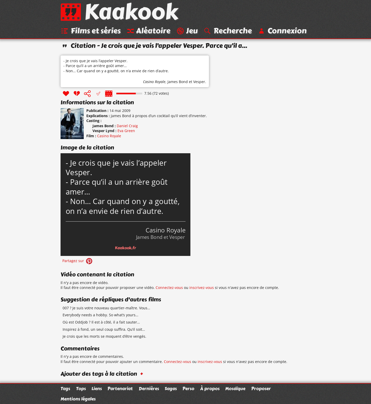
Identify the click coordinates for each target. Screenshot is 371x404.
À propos (210, 388)
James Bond (177, 81)
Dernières (149, 388)
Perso (188, 388)
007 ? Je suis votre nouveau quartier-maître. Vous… (106, 307)
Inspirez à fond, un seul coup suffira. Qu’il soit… (104, 329)
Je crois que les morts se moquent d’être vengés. (104, 336)
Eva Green (126, 130)
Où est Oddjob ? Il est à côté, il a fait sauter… (101, 322)
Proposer (261, 388)
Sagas (171, 388)
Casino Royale (154, 81)
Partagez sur (77, 260)
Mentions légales (78, 398)
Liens (96, 388)
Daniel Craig (127, 125)
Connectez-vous (169, 287)
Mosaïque (235, 388)
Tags (65, 388)
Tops (81, 388)
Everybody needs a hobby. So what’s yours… (100, 314)
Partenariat (120, 388)
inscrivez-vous (201, 287)
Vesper (199, 81)
